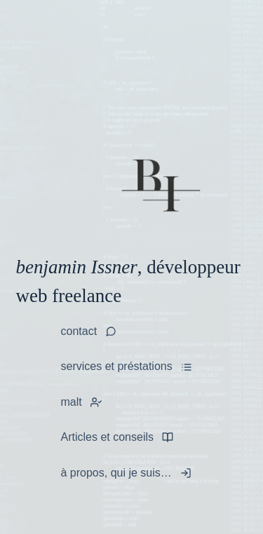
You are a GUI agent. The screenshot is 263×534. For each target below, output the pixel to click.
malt (71, 402)
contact (79, 331)
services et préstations (117, 366)
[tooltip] (96, 402)
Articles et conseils (107, 437)
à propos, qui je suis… (116, 473)
